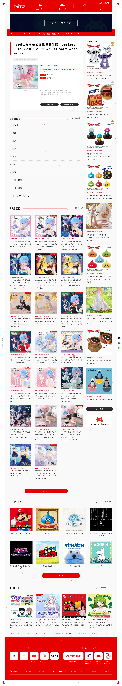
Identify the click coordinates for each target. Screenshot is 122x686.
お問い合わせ (108, 671)
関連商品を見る (69, 104)
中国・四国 (17, 180)
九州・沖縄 (17, 188)
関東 (14, 149)
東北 (14, 133)
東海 (14, 156)
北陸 (14, 164)
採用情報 (41, 671)
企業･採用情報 (104, 3)
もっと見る (46, 491)
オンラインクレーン (21, 196)
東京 (14, 141)
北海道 (15, 125)
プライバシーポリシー (76, 671)
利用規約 (93, 671)
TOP (11, 34)
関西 (14, 172)
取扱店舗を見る (50, 104)
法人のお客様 (14, 671)
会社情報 (28, 671)
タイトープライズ (23, 34)
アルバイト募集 (57, 671)
